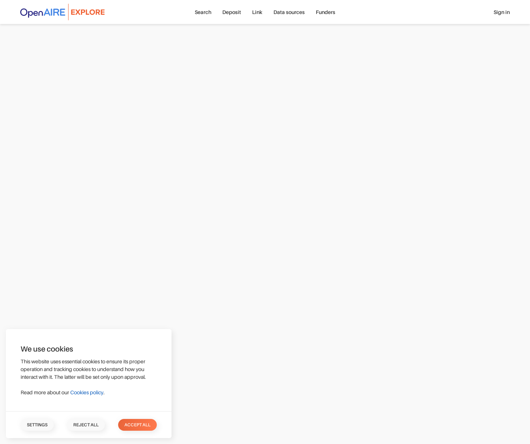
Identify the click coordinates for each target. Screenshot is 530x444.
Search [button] (203, 12)
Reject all (86, 424)
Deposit (231, 12)
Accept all (137, 424)
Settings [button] (37, 424)
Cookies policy (86, 392)
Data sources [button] (289, 12)
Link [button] (257, 12)
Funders (325, 12)
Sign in (502, 12)
